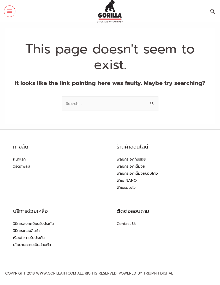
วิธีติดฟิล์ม (21, 166)
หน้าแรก (19, 159)
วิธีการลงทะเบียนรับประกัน (33, 223)
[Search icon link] (213, 11)
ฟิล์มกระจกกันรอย (131, 159)
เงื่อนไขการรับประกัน (29, 238)
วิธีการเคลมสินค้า (26, 230)
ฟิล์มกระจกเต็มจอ (131, 166)
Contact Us (126, 223)
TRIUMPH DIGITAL (158, 273)
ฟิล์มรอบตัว (126, 187)
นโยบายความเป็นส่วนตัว (32, 245)
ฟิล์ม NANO (127, 180)
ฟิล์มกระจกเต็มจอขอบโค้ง (137, 173)
